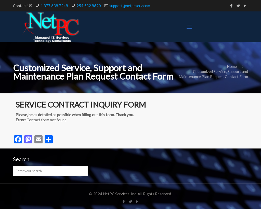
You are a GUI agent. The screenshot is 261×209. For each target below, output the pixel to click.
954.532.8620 (88, 5)
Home (232, 66)
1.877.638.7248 (54, 5)
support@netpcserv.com (129, 5)
